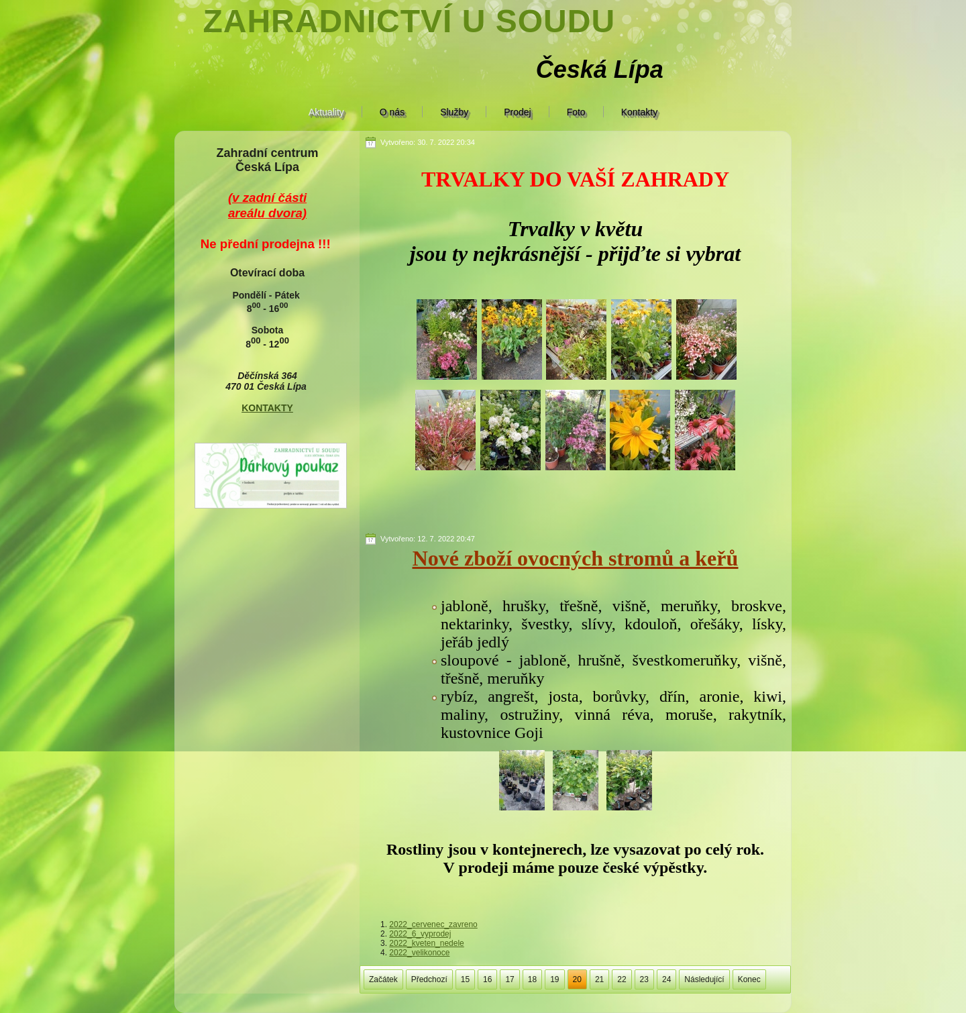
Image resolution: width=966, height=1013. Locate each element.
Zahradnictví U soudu (409, 21)
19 (554, 979)
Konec (749, 979)
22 (621, 979)
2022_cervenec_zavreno (433, 924)
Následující (704, 979)
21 (599, 979)
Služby (454, 112)
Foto (576, 112)
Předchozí (429, 979)
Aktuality (326, 112)
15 (465, 979)
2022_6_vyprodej (420, 934)
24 (666, 979)
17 (509, 979)
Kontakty (639, 112)
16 (487, 979)
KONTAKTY (267, 408)
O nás (392, 112)
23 (644, 979)
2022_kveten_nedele (426, 943)
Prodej (517, 112)
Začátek (383, 979)
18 (532, 979)
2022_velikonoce (419, 952)
